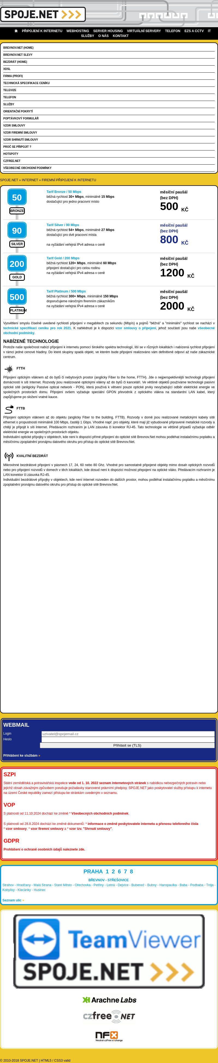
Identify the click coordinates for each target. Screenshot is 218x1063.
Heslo (7, 739)
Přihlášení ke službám (21, 755)
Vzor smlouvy (14, 125)
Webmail (16, 725)
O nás (103, 36)
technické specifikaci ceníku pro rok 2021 (37, 328)
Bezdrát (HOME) (15, 61)
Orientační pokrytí (18, 111)
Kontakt (121, 36)
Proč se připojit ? (17, 146)
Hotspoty (10, 153)
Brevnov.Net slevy (17, 54)
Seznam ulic (13, 900)
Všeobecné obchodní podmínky (27, 168)
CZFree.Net (11, 160)
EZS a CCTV (194, 31)
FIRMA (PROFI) (13, 76)
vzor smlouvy (16, 829)
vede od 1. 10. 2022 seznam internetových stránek (107, 783)
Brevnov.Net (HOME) (18, 47)
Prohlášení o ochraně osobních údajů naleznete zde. (44, 849)
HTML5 (46, 1060)
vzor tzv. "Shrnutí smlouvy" (90, 829)
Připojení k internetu (42, 31)
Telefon (172, 31)
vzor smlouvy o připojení (135, 328)
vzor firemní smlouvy (47, 829)
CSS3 (58, 1060)
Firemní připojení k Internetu (69, 180)
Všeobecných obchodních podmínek (100, 813)
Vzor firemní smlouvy (20, 132)
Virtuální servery (144, 31)
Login (7, 733)
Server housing (108, 31)
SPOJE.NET (9, 180)
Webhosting (78, 31)
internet (30, 180)
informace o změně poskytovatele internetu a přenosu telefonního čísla (143, 824)
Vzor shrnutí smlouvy (20, 139)
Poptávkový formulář (20, 118)
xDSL (7, 68)
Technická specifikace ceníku (26, 83)
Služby (8, 104)
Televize (9, 90)
